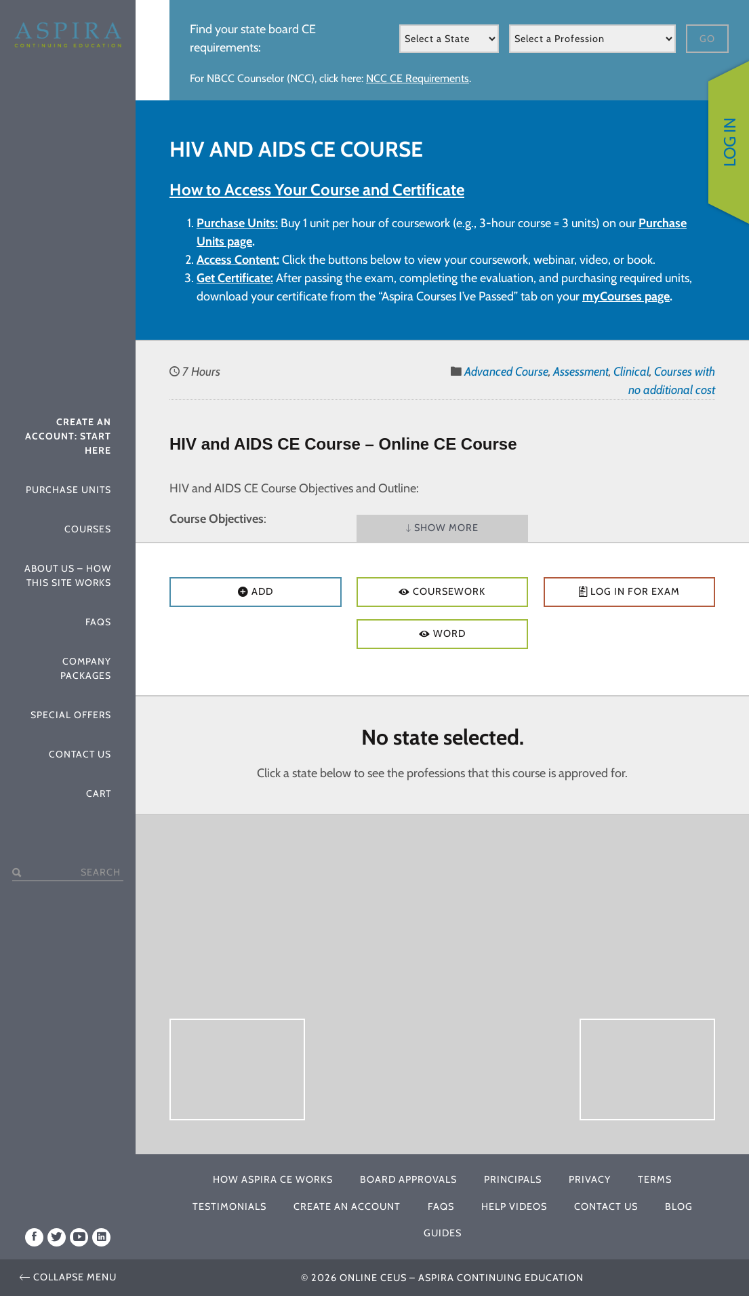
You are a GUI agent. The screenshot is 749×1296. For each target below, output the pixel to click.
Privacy (590, 1179)
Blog (679, 1206)
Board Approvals (408, 1179)
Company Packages (85, 668)
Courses (87, 529)
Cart (98, 793)
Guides (443, 1233)
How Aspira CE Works (273, 1179)
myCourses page (626, 296)
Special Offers (71, 715)
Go (707, 39)
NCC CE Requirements (417, 78)
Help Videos (514, 1206)
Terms (655, 1179)
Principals (513, 1179)
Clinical (631, 371)
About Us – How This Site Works (67, 575)
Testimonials (229, 1206)
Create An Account (347, 1206)
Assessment (581, 371)
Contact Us (80, 754)
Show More (442, 528)
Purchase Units (68, 490)
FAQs (98, 622)
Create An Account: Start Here (68, 436)
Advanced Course (506, 371)
